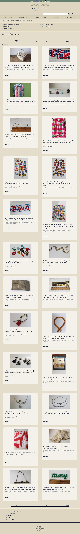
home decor (8, 17)
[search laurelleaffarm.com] (69, 14)
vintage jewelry (6, 26)
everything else (71, 17)
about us (11, 515)
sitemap (11, 519)
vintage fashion (15, 20)
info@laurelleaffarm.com (40, 530)
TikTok (48, 1)
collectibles (56, 17)
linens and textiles (41, 17)
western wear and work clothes (11, 24)
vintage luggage (46, 26)
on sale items (12, 513)
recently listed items (15, 511)
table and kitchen (23, 17)
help (9, 517)
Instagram (40, 1)
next (67, 41)
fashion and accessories (9, 28)
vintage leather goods (47, 24)
